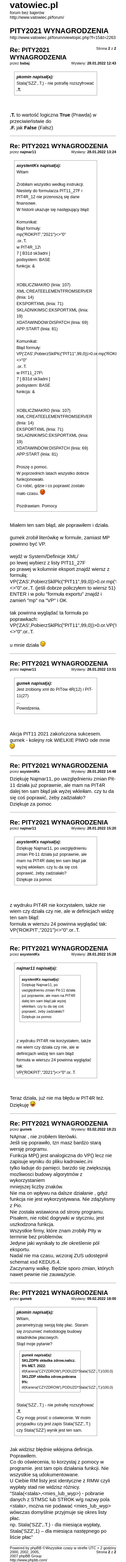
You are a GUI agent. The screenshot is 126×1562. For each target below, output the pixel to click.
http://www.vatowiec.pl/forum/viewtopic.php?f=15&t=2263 (63, 37)
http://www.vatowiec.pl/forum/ (37, 17)
